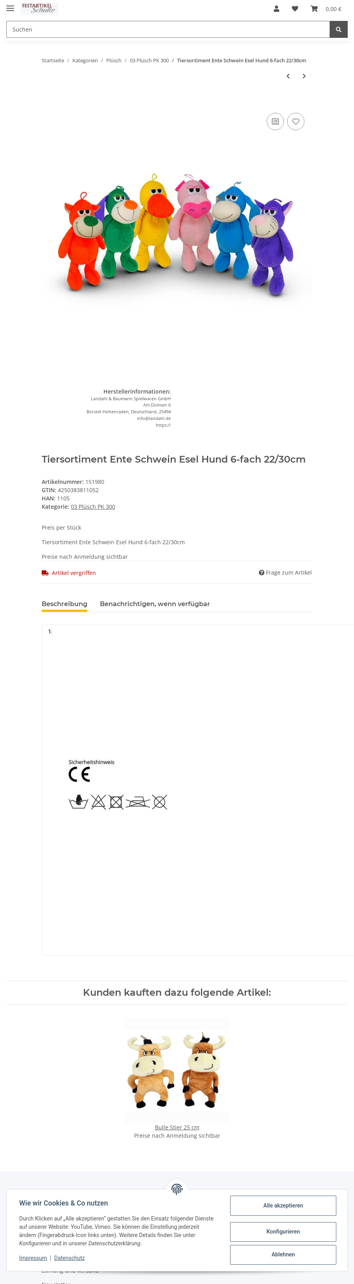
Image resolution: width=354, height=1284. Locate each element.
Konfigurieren (283, 1231)
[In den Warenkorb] (48, 99)
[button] (276, 9)
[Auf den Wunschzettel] (295, 121)
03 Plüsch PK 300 (93, 506)
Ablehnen (283, 1254)
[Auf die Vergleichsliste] (275, 121)
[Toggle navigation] (10, 5)
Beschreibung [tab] (64, 604)
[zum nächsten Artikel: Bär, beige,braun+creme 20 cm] (304, 75)
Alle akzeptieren (283, 1205)
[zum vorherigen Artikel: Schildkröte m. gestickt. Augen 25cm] (288, 75)
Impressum (33, 1258)
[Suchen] (168, 29)
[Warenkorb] (326, 9)
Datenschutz (69, 1258)
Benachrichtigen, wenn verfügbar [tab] (155, 604)
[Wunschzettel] (295, 9)
